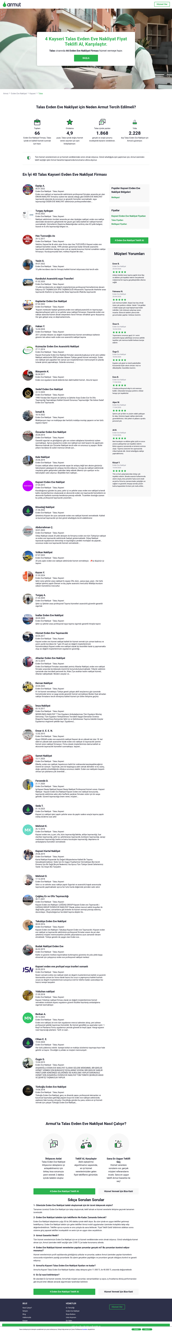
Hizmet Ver (162, 4)
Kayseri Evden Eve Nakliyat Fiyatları (128, 216)
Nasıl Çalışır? (27, 1308)
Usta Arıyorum (71, 1317)
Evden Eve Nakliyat (72, 1311)
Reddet (136, 1329)
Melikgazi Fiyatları (119, 224)
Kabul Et (147, 1329)
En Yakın (69, 1321)
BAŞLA (86, 58)
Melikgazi (115, 197)
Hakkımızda (27, 1317)
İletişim (25, 1311)
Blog (24, 1314)
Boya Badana (70, 1314)
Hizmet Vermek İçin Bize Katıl (118, 1191)
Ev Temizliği (70, 1308)
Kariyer (25, 1321)
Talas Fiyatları (117, 220)
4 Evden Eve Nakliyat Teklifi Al (129, 240)
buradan (84, 1329)
